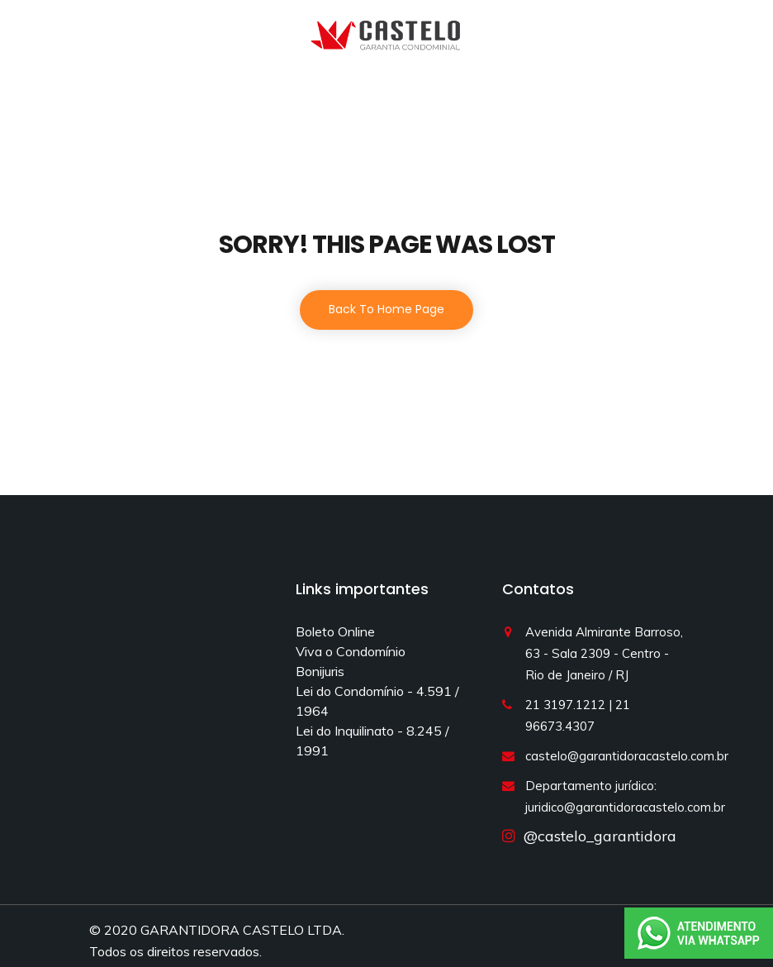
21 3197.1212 (565, 704)
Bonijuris (320, 671)
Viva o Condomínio (350, 651)
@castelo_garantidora (595, 836)
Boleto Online (335, 631)
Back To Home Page (386, 309)
